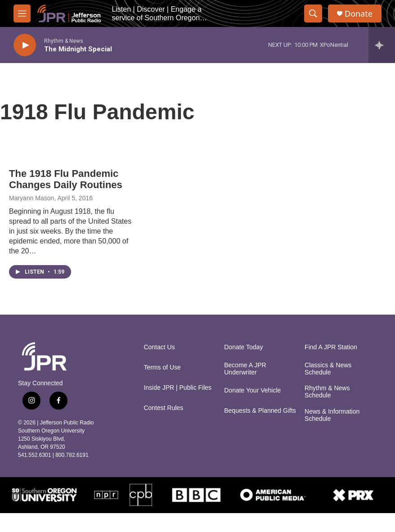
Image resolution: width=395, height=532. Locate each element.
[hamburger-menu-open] (22, 14)
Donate (359, 13)
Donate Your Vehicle (252, 390)
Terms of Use (162, 367)
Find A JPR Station (331, 347)
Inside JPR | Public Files (177, 387)
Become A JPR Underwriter (245, 369)
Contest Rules (163, 408)
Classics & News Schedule (328, 369)
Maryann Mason (31, 198)
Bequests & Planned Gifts (260, 410)
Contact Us (159, 347)
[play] (25, 45)
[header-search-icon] (313, 14)
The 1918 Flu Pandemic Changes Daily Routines (65, 179)
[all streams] (381, 45)
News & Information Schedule (332, 415)
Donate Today (243, 347)
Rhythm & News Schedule (327, 392)
